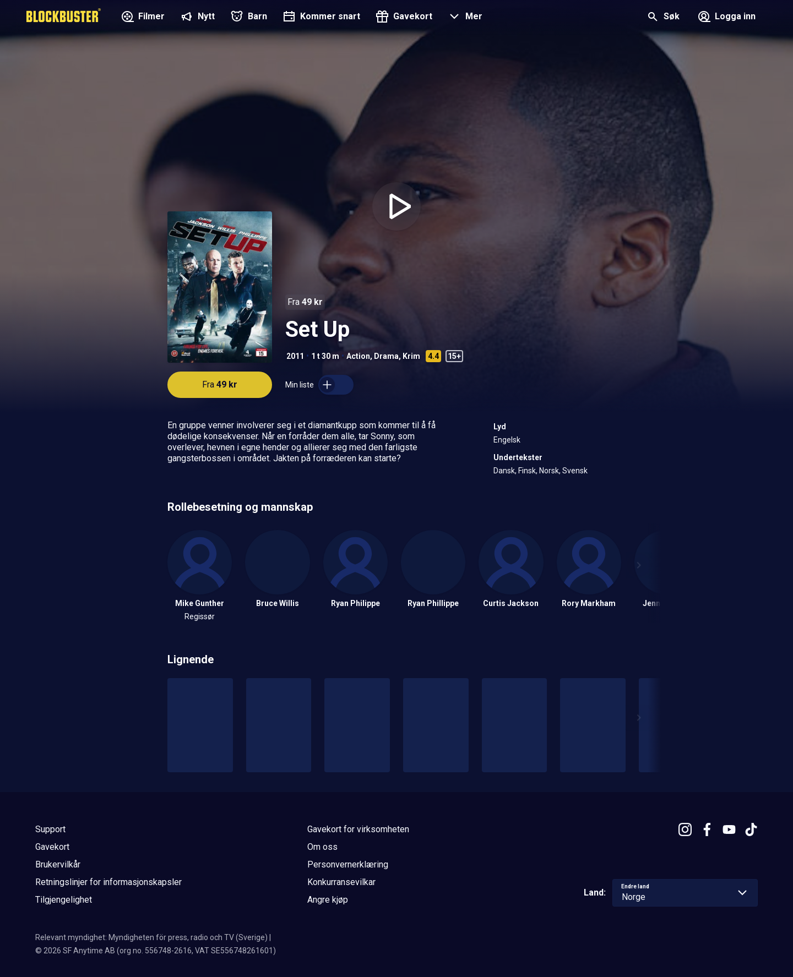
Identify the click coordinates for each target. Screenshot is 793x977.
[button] (464, 17)
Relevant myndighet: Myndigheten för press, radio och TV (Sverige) (151, 937)
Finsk (527, 470)
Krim (411, 356)
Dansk (504, 470)
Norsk (549, 470)
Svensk (575, 470)
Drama (386, 356)
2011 (295, 356)
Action (358, 356)
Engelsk (506, 439)
